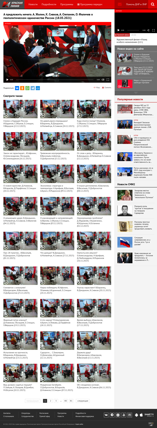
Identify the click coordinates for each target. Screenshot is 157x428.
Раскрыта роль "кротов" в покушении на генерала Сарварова (143, 209)
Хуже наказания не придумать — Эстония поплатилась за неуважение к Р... (143, 256)
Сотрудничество (27, 416)
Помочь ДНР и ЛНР (136, 4)
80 (65, 400)
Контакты (7, 413)
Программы (66, 4)
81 (71, 400)
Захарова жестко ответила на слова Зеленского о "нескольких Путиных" (144, 194)
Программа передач (89, 4)
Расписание (43, 413)
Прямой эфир (44, 416)
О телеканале (8, 416)
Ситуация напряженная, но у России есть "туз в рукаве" (142, 241)
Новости (33, 4)
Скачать (106, 87)
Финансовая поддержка (84, 416)
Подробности (49, 4)
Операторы (25, 413)
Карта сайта (79, 424)
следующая (82, 400)
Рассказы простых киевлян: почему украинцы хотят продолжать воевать (143, 225)
